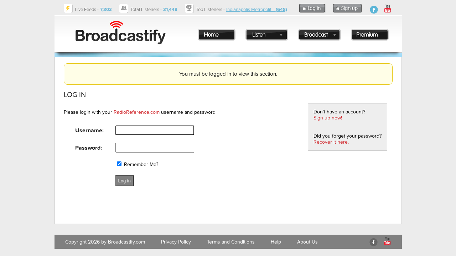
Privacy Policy (176, 242)
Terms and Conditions (231, 242)
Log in (124, 180)
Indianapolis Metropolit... (256, 9)
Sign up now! (328, 118)
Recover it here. (331, 142)
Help (276, 242)
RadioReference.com (137, 112)
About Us (307, 242)
